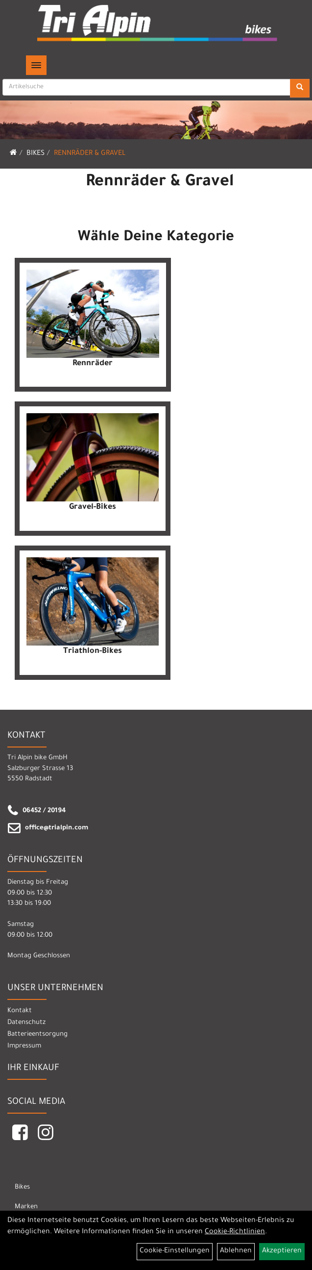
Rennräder (92, 363)
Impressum (24, 1046)
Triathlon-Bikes (92, 651)
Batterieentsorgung (37, 1034)
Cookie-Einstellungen (175, 1251)
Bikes (35, 154)
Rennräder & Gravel (89, 154)
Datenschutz (26, 1022)
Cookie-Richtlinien (235, 1232)
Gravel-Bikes (92, 507)
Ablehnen (236, 1251)
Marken (26, 1207)
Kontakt (19, 1011)
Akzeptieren (282, 1251)
